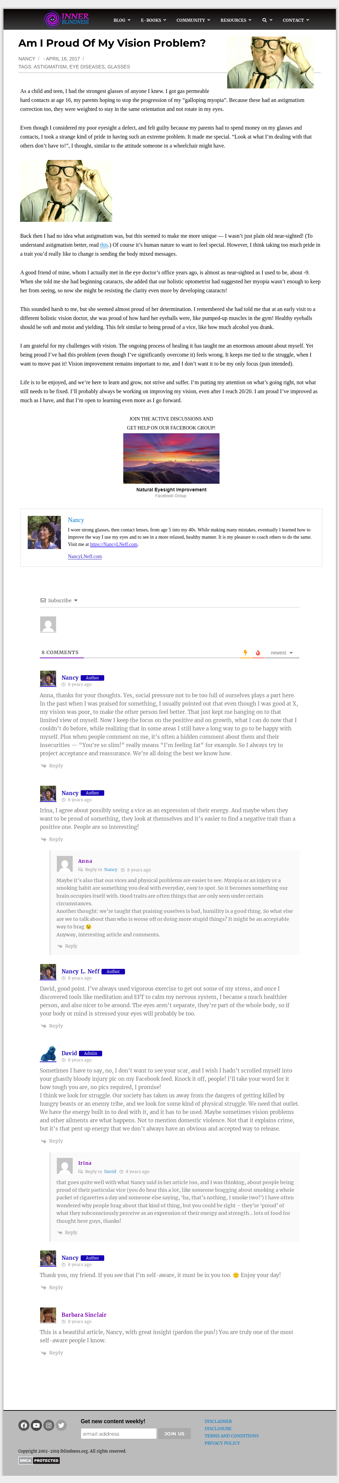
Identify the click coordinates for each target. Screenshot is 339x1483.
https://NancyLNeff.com (113, 544)
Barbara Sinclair (84, 1315)
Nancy (26, 59)
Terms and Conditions (232, 1435)
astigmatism (50, 66)
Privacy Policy (222, 1443)
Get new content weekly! (113, 1421)
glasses (118, 66)
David (70, 1053)
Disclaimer (218, 1421)
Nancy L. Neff (81, 971)
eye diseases (87, 66)
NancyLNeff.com (85, 556)
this (104, 245)
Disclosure (218, 1428)
